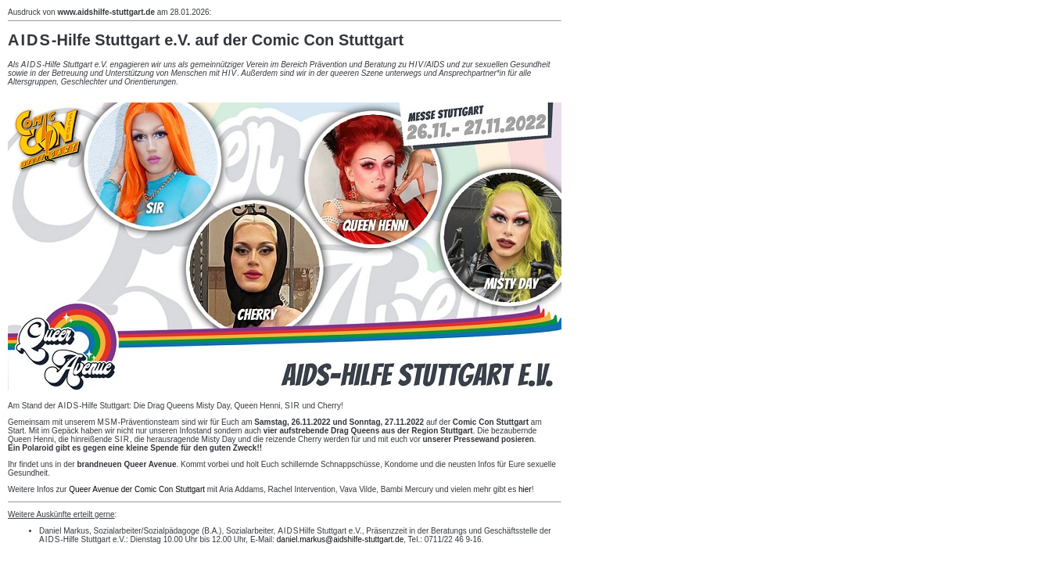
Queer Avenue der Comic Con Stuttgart (137, 489)
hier (525, 489)
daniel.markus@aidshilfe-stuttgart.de (340, 539)
